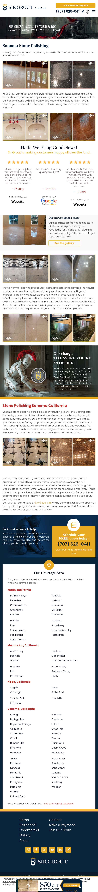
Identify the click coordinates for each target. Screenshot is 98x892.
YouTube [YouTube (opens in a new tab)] (52, 850)
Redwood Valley (61, 671)
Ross (12, 625)
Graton (56, 738)
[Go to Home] (24, 7)
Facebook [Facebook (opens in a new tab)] (36, 850)
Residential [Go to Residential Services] (28, 825)
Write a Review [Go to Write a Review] (82, 11)
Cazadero (16, 728)
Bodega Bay (17, 719)
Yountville (57, 698)
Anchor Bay (16, 651)
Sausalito (57, 620)
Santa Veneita (18, 639)
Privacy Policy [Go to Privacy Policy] (10, 881)
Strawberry (58, 625)
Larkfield (15, 768)
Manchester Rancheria (64, 660)
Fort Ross (57, 714)
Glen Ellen (57, 733)
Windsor (56, 786)
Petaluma (15, 786)
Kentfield (57, 595)
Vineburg (57, 782)
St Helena (15, 703)
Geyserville (58, 728)
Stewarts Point (60, 777)
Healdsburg (58, 752)
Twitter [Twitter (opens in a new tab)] (44, 850)
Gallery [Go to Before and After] (25, 835)
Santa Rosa (58, 758)
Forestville (15, 752)
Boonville (15, 655)
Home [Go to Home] (24, 820)
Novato (14, 620)
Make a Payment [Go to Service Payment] (62, 825)
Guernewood (59, 747)
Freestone (57, 719)
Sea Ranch (58, 763)
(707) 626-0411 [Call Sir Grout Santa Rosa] (68, 11)
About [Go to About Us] (24, 840)
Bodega (15, 714)
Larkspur (56, 600)
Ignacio (14, 614)
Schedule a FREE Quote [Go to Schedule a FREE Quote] (76, 5)
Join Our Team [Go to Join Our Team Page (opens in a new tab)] (60, 830)
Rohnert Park (17, 796)
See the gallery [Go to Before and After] (64, 243)
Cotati (13, 738)
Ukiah (55, 676)
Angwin (14, 687)
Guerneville (58, 743)
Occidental (16, 777)
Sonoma (56, 772)
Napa (55, 687)
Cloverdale (16, 733)
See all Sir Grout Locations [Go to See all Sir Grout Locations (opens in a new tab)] (59, 803)
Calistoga (15, 692)
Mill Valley (57, 609)
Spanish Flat (17, 698)
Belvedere (16, 600)
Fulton (55, 724)
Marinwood (58, 605)
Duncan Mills (17, 743)
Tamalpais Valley (61, 630)
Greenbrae (16, 609)
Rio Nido (14, 791)
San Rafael (16, 634)
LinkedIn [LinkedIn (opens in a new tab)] (60, 850)
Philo (12, 671)
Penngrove (16, 782)
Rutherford (58, 692)
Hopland (57, 651)
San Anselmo (17, 630)
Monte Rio (15, 772)
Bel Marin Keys (18, 595)
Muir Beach (58, 614)
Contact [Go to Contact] (55, 820)
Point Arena (16, 676)
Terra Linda (58, 634)
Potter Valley (59, 666)
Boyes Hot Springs (20, 724)
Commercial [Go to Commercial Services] (29, 830)
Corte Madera (18, 605)
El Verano (15, 747)
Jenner (14, 758)
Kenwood (15, 763)
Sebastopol (58, 768)
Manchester (58, 655)
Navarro (15, 666)
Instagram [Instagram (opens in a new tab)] (28, 850)
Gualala (14, 660)
